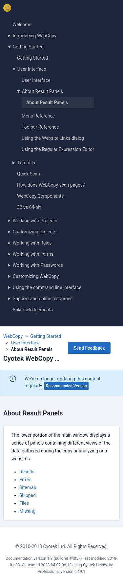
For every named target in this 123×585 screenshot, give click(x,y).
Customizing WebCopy (36, 276)
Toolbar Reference (40, 127)
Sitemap (27, 487)
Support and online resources (42, 298)
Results (26, 471)
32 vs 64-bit (29, 207)
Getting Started (28, 46)
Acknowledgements (32, 309)
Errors (25, 479)
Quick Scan (28, 173)
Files (24, 503)
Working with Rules (32, 243)
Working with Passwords (38, 265)
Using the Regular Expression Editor (58, 149)
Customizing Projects (34, 231)
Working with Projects (35, 220)
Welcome (21, 24)
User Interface (31, 69)
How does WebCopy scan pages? (51, 185)
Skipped (27, 495)
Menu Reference (38, 116)
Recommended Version (66, 386)
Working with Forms (33, 254)
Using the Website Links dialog (53, 138)
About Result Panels (42, 91)
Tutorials (26, 162)
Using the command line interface (47, 287)
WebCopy (13, 336)
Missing (27, 511)
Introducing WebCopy (34, 35)
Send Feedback (89, 348)
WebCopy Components (40, 196)
